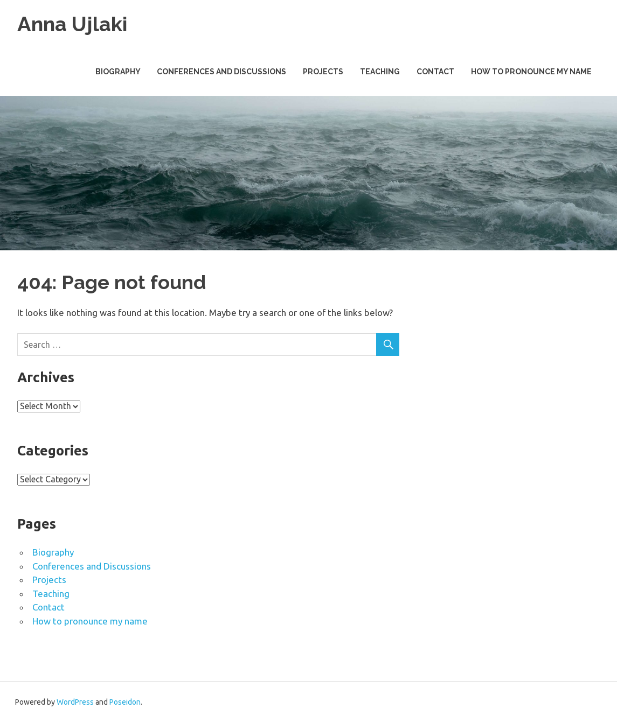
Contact (435, 71)
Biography (118, 71)
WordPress (75, 702)
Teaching (380, 71)
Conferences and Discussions (221, 71)
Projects (323, 71)
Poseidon (125, 702)
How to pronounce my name (531, 71)
